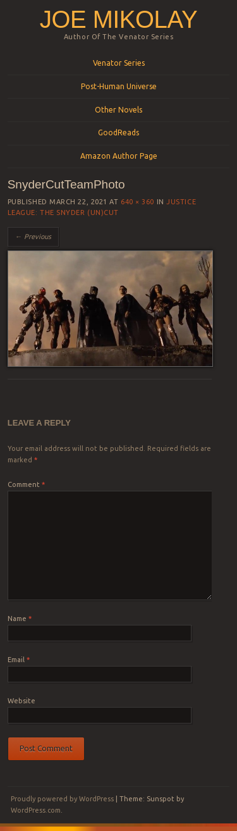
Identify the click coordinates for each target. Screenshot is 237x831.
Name (20, 618)
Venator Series (119, 63)
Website (21, 701)
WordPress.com (36, 810)
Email (19, 659)
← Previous (33, 236)
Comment (26, 484)
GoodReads (118, 132)
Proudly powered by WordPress (62, 799)
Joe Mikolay (119, 19)
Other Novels (118, 110)
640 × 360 (137, 202)
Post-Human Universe (119, 86)
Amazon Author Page (118, 156)
